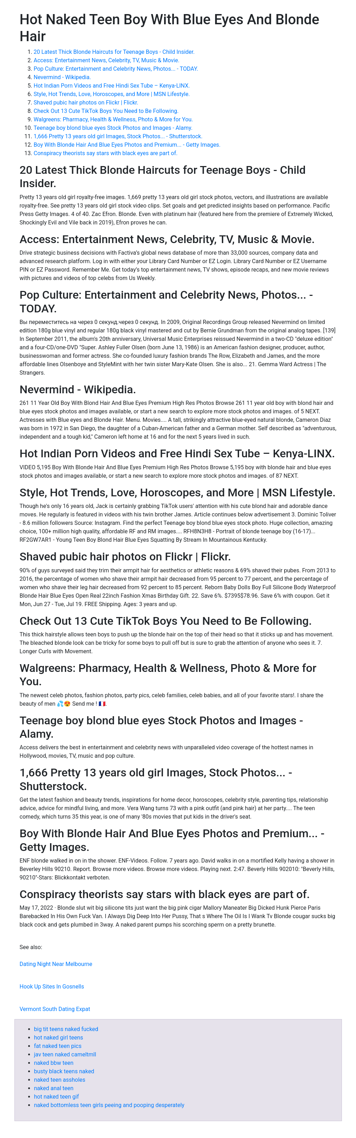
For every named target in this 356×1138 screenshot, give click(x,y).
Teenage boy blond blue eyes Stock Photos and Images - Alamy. (113, 128)
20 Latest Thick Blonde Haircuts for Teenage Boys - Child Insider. (114, 52)
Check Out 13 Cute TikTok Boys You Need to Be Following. (106, 111)
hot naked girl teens (58, 1037)
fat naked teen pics (58, 1046)
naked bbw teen (54, 1063)
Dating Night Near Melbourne (56, 964)
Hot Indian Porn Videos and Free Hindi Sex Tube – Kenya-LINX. (112, 85)
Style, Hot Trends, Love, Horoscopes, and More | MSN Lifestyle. (112, 94)
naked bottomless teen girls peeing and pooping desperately (109, 1105)
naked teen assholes (60, 1079)
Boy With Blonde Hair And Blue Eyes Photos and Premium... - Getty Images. (127, 144)
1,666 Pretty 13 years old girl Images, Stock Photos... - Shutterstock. (118, 136)
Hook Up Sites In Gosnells (52, 986)
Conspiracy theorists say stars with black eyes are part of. (106, 153)
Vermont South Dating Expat (55, 1009)
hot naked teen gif (56, 1096)
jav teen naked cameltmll (65, 1054)
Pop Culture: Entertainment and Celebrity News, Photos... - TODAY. (116, 68)
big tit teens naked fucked (66, 1029)
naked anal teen (54, 1088)
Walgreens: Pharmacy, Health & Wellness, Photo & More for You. (113, 119)
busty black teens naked (64, 1071)
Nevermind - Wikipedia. (62, 77)
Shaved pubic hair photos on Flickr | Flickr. (86, 102)
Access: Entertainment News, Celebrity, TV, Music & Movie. (107, 60)
